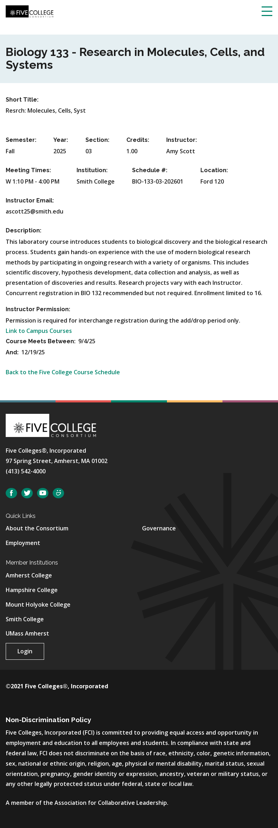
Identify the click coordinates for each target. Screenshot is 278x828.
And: (13, 352)
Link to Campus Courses (39, 331)
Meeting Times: (28, 170)
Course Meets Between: (41, 341)
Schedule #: (149, 170)
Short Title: (22, 99)
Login (24, 651)
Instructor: (181, 140)
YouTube (42, 493)
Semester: (21, 140)
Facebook (11, 493)
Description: (23, 230)
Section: (97, 140)
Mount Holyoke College (38, 604)
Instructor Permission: (38, 309)
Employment (23, 543)
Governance (159, 528)
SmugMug (58, 493)
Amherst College (29, 575)
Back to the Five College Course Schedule (63, 372)
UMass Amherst (27, 633)
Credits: (137, 140)
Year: (60, 140)
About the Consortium (37, 528)
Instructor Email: (30, 200)
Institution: (92, 170)
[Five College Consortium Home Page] (29, 11)
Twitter (27, 493)
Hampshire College (32, 590)
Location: (214, 170)
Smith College (25, 619)
